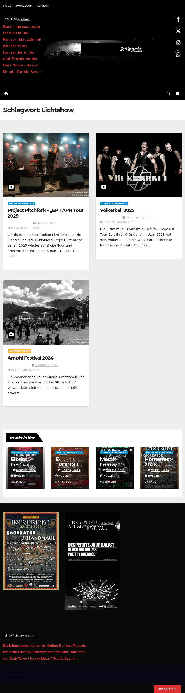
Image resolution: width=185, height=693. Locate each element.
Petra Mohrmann (23, 370)
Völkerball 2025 (117, 210)
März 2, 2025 (47, 223)
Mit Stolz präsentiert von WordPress (28, 672)
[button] (168, 93)
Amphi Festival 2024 (30, 358)
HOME (7, 5)
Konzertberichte (19, 351)
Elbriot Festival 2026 (20, 464)
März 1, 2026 (160, 470)
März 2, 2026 (115, 470)
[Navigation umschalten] (177, 93)
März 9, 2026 (70, 470)
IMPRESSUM (24, 5)
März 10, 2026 (26, 470)
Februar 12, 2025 (139, 217)
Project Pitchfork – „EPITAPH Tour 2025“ (45, 213)
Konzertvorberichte (21, 203)
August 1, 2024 (46, 365)
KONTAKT (43, 5)
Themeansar (11, 676)
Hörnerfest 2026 (158, 462)
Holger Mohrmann (24, 227)
